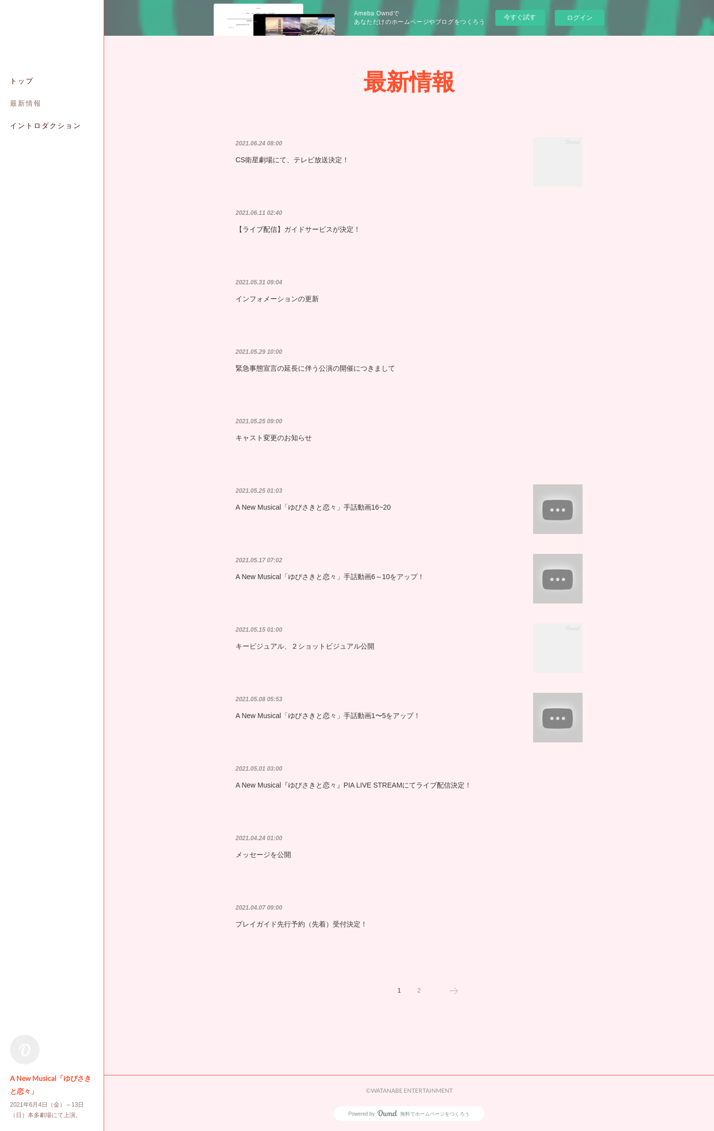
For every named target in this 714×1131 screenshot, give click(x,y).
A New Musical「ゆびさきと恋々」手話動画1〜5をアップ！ (328, 716)
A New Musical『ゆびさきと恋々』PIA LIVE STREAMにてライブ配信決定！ (354, 785)
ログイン (580, 17)
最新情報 (26, 103)
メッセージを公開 (263, 855)
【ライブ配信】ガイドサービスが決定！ (298, 229)
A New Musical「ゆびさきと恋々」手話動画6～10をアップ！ (330, 577)
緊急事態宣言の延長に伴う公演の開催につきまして (315, 368)
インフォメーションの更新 (277, 299)
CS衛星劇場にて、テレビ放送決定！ (292, 160)
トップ (22, 80)
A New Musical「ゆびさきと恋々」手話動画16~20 (313, 507)
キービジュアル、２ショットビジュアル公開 (305, 646)
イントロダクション (45, 125)
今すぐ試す (520, 17)
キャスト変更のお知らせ (274, 438)
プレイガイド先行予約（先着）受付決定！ (301, 924)
